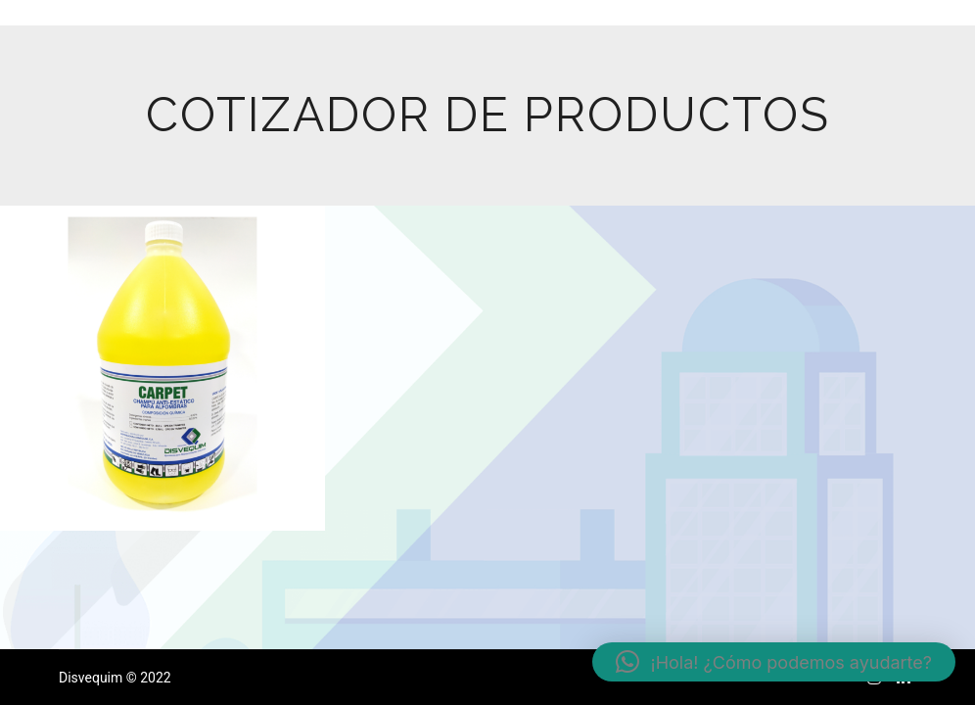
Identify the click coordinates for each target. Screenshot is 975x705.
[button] (773, 662)
